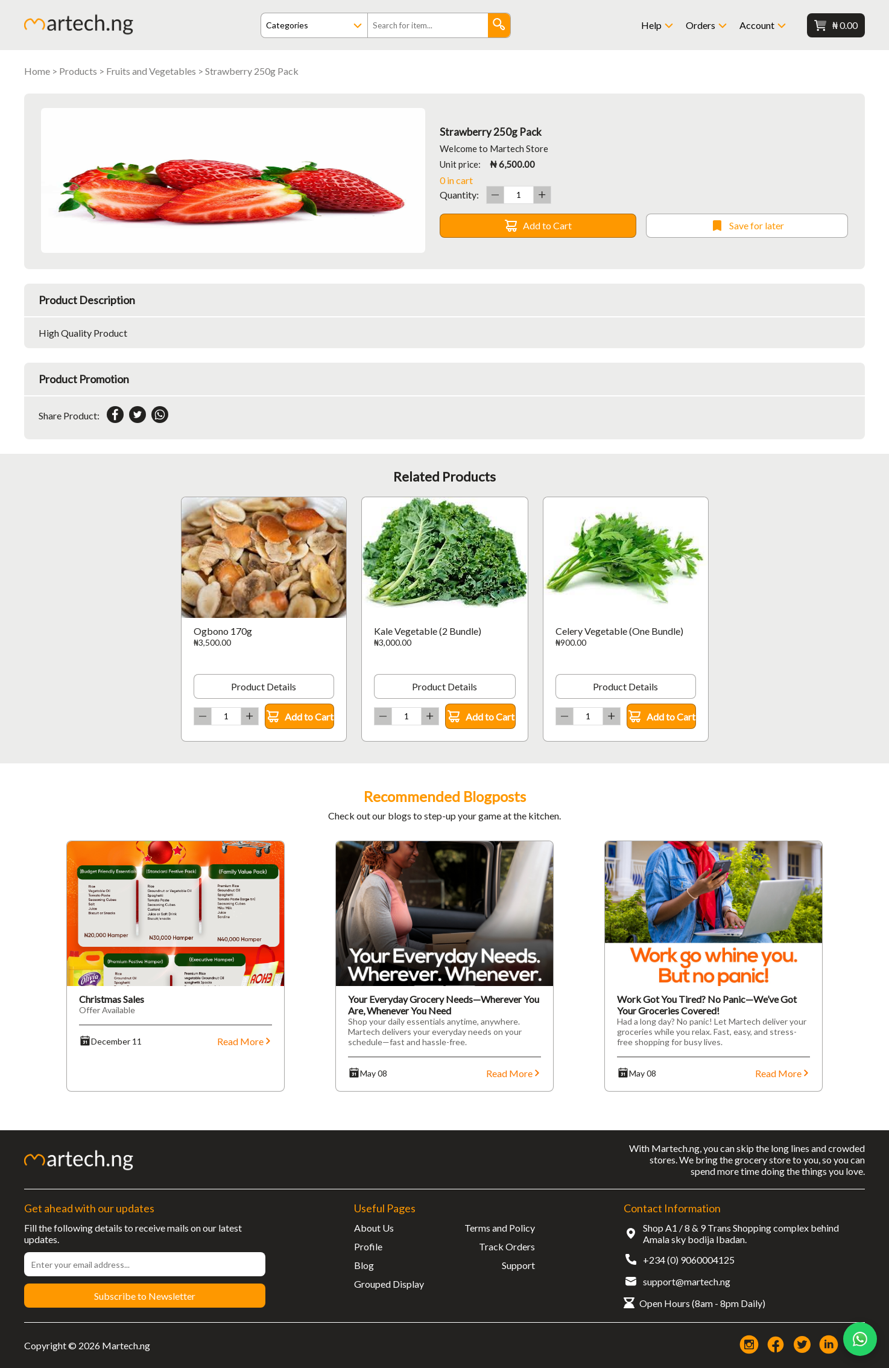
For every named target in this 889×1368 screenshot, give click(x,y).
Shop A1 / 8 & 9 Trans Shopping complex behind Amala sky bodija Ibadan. (741, 1233)
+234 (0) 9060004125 (689, 1259)
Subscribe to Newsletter (144, 1296)
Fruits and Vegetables (151, 71)
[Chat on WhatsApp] (860, 1339)
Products (78, 71)
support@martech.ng (686, 1281)
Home (37, 71)
